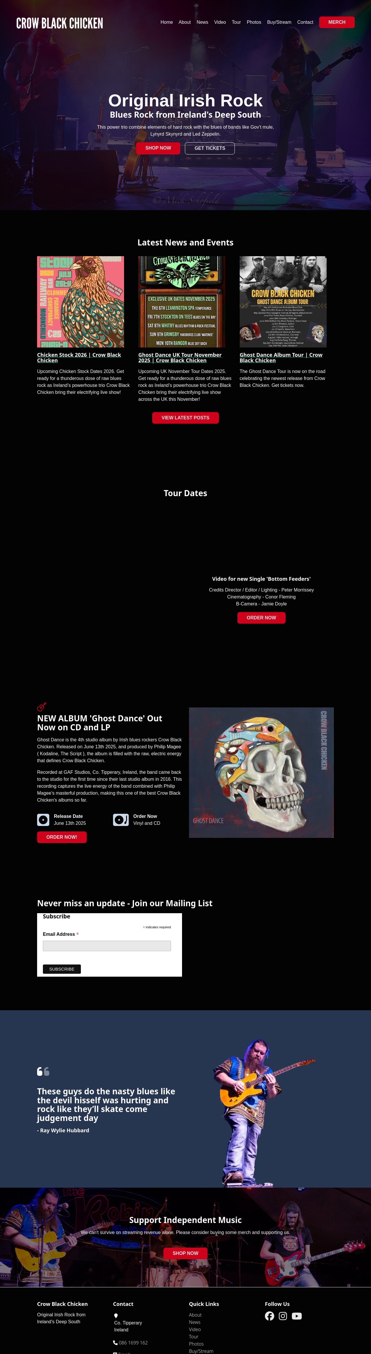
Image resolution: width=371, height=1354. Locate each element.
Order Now (261, 617)
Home (167, 22)
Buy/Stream (279, 22)
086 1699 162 (133, 1343)
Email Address (61, 935)
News (202, 22)
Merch (336, 22)
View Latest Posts (185, 417)
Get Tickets (209, 148)
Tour (236, 22)
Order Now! (61, 837)
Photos (254, 22)
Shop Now (158, 147)
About (185, 22)
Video (220, 22)
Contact (305, 22)
